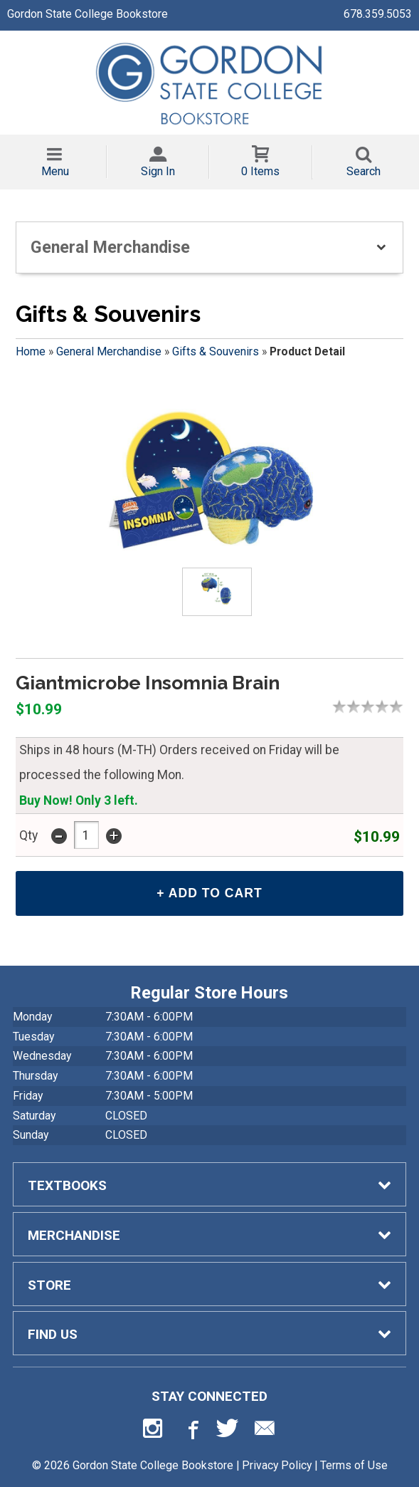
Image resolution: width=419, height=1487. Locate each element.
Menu (55, 171)
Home (31, 351)
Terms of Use (354, 1465)
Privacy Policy (277, 1465)
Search (363, 171)
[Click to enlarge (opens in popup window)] (217, 591)
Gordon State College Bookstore (87, 14)
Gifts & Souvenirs (215, 351)
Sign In (158, 171)
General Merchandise (108, 351)
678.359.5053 (378, 14)
